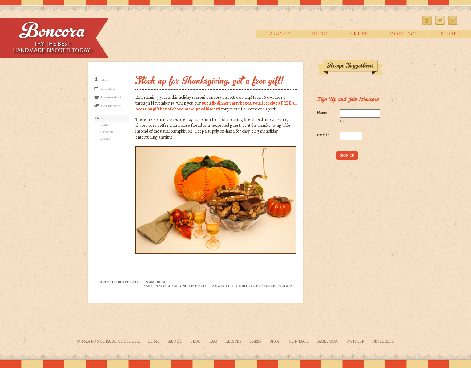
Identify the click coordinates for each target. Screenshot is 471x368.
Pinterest (453, 20)
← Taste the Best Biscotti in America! (130, 282)
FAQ (213, 341)
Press (359, 33)
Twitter (440, 20)
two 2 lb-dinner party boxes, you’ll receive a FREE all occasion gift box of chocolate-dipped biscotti (216, 106)
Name (322, 112)
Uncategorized (111, 97)
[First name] (360, 113)
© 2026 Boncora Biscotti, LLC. (108, 341)
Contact (404, 33)
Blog (320, 33)
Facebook (427, 20)
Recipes (233, 341)
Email (323, 135)
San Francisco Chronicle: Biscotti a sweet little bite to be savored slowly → (220, 285)
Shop (449, 33)
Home (153, 341)
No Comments (111, 106)
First (343, 121)
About (280, 33)
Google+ (106, 138)
